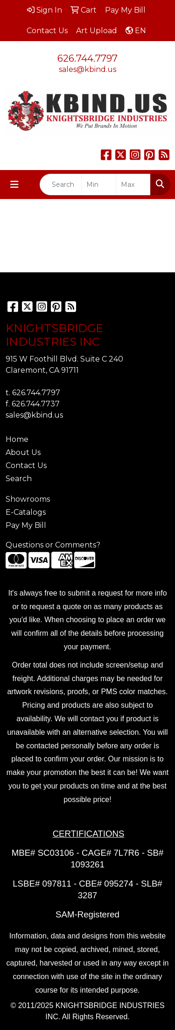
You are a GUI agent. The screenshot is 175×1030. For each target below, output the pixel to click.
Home (17, 439)
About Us (23, 452)
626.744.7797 (87, 58)
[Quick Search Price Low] (98, 184)
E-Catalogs (26, 512)
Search (19, 478)
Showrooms (28, 499)
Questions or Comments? (53, 544)
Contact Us (26, 465)
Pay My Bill (26, 525)
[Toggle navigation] (14, 184)
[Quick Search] (61, 184)
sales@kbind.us (87, 69)
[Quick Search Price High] (133, 184)
